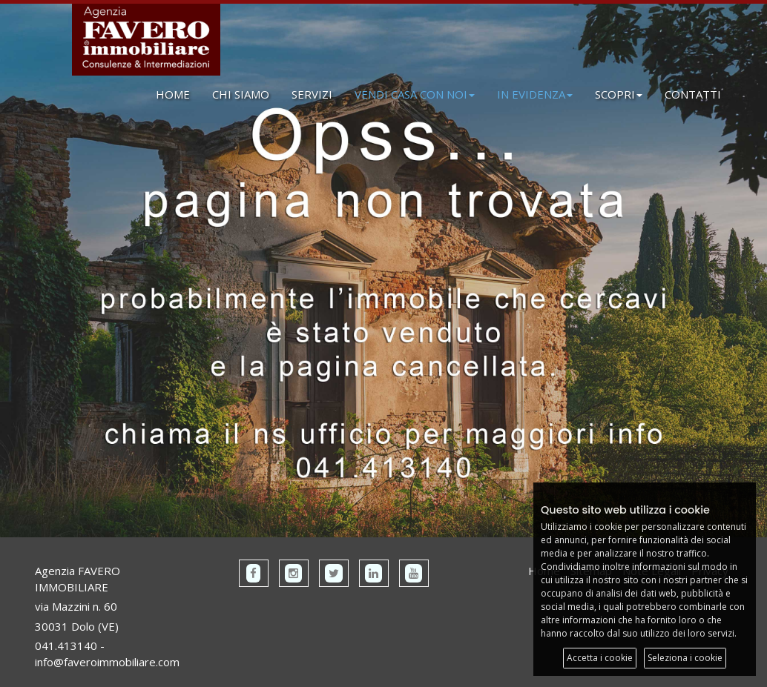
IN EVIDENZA (535, 94)
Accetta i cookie (600, 657)
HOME (173, 94)
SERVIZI (312, 94)
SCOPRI (618, 94)
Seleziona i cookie (685, 657)
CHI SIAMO (240, 94)
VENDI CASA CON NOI (415, 94)
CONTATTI (693, 94)
